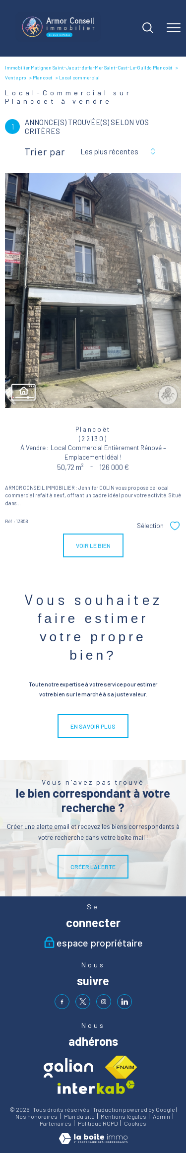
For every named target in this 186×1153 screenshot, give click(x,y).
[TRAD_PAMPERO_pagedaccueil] (58, 39)
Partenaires (55, 1123)
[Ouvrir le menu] (173, 28)
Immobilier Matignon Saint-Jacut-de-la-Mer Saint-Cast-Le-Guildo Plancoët (89, 67)
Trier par (44, 151)
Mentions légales (123, 1116)
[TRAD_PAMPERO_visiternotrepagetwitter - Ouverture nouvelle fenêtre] (82, 1001)
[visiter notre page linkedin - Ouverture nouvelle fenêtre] (124, 1001)
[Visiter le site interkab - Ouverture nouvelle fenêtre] (96, 1087)
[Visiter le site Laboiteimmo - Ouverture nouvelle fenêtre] (93, 1141)
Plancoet (43, 77)
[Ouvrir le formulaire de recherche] (148, 28)
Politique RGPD (98, 1123)
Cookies (135, 1123)
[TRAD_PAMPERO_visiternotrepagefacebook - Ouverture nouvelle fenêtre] (62, 1001)
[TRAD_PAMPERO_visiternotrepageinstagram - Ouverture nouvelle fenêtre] (103, 1001)
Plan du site (79, 1116)
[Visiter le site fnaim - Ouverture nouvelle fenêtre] (120, 1068)
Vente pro (15, 77)
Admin (161, 1116)
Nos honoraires (36, 1116)
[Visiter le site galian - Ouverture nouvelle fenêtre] (68, 1068)
